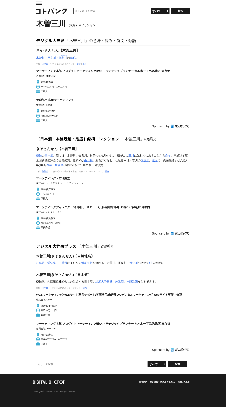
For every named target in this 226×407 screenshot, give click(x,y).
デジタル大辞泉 (50, 40)
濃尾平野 (87, 262)
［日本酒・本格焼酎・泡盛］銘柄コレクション (77, 139)
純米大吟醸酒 (103, 281)
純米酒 (119, 281)
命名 (168, 155)
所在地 (59, 165)
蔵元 (155, 160)
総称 (73, 57)
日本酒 (49, 155)
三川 (131, 155)
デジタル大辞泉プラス (56, 246)
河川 (150, 262)
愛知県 (51, 262)
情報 (79, 64)
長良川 (51, 57)
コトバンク (51, 11)
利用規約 (143, 382)
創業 (49, 165)
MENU (39, 3)
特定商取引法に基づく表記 (162, 382)
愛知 (39, 155)
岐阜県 (40, 262)
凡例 (84, 64)
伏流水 (145, 160)
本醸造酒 (132, 281)
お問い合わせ (184, 382)
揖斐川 (133, 262)
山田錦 (88, 160)
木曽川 (40, 57)
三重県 (63, 262)
